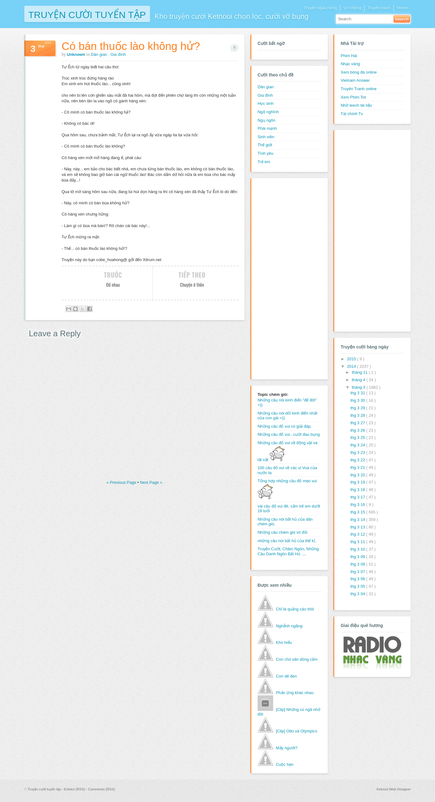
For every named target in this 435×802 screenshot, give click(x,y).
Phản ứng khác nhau (295, 692)
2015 (352, 359)
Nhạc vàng (350, 63)
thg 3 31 (358, 393)
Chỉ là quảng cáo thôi (295, 609)
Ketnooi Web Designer (394, 789)
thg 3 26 (358, 430)
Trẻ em (264, 161)
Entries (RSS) (75, 789)
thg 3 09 (358, 556)
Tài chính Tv (352, 113)
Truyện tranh (379, 8)
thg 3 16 (358, 504)
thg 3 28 (358, 415)
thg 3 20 (358, 475)
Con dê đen (286, 676)
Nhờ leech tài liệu (356, 105)
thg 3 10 (358, 549)
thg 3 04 (358, 593)
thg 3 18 (358, 489)
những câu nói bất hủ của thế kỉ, (287, 540)
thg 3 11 (358, 541)
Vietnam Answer (355, 80)
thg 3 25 (358, 437)
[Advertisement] (282, 278)
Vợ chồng (352, 8)
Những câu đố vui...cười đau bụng (289, 434)
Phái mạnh (267, 128)
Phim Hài (349, 55)
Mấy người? (287, 748)
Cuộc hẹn (284, 764)
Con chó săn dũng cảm (296, 659)
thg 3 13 (358, 527)
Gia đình (118, 54)
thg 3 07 (358, 571)
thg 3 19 (358, 482)
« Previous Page (122, 482)
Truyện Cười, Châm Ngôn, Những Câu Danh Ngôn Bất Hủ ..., (288, 551)
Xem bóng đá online (359, 72)
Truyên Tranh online (358, 88)
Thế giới (265, 145)
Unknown (76, 54)
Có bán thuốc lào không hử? (131, 46)
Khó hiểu (284, 642)
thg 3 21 (358, 467)
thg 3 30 (358, 400)
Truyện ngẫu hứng (320, 8)
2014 (352, 366)
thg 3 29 (358, 408)
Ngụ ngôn (266, 120)
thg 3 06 (358, 578)
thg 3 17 (358, 497)
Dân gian (99, 54)
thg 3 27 (358, 422)
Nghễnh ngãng (289, 626)
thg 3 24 (358, 445)
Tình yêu (265, 153)
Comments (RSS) (101, 789)
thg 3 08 (358, 564)
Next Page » (151, 482)
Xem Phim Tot (353, 97)
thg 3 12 (358, 534)
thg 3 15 (358, 512)
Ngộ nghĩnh (268, 111)
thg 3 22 (358, 460)
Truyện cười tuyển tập (87, 14)
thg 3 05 (358, 586)
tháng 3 (359, 387)
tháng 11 (360, 372)
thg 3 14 (358, 519)
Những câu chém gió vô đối (282, 532)
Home (402, 8)
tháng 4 (359, 379)
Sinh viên (266, 136)
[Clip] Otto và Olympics (296, 731)
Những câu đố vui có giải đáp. (285, 426)
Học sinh (265, 103)
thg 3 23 (358, 452)
